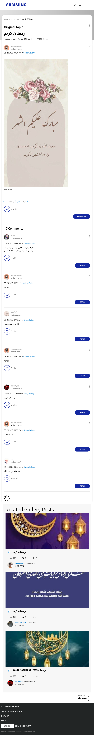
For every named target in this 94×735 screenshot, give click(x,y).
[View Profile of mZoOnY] (14, 236)
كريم (24, 201)
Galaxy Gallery (29, 53)
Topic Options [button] (85, 26)
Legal (4, 721)
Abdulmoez (19, 563)
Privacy (5, 716)
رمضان (11, 201)
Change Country (23, 726)
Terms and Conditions (12, 711)
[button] (85, 47)
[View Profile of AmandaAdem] (16, 46)
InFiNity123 (19, 682)
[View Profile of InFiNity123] (15, 386)
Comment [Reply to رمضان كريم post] (81, 216)
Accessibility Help (10, 706)
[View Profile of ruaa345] (14, 312)
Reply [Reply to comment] (82, 265)
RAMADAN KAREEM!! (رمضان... (30, 670)
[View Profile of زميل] (13, 459)
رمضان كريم (19, 552)
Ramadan (8, 189)
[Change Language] (7, 726)
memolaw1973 (20, 623)
